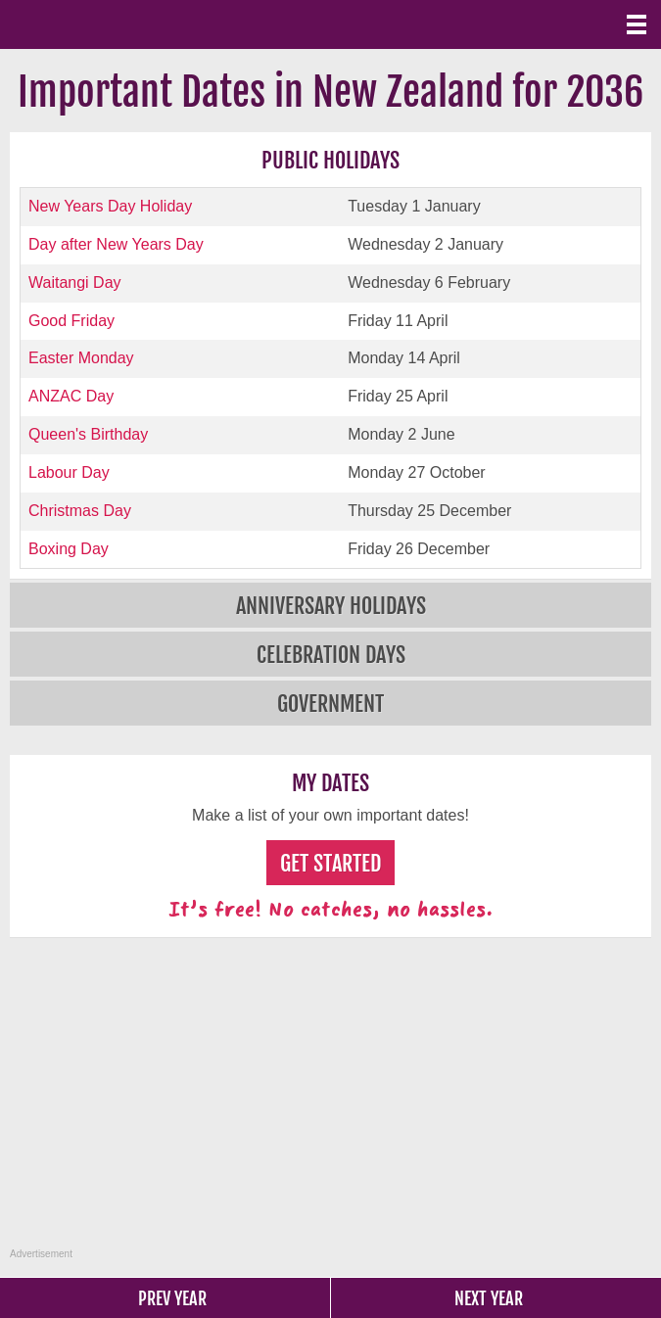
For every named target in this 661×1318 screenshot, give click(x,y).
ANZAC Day (71, 396)
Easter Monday (81, 358)
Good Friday (71, 320)
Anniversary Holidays (331, 605)
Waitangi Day (74, 282)
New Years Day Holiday (110, 206)
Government (330, 703)
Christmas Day (79, 510)
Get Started (330, 863)
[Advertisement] (333, 1103)
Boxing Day (68, 549)
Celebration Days (331, 654)
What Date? (98, 24)
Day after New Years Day (116, 244)
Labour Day (69, 472)
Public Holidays (330, 160)
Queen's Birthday (88, 434)
